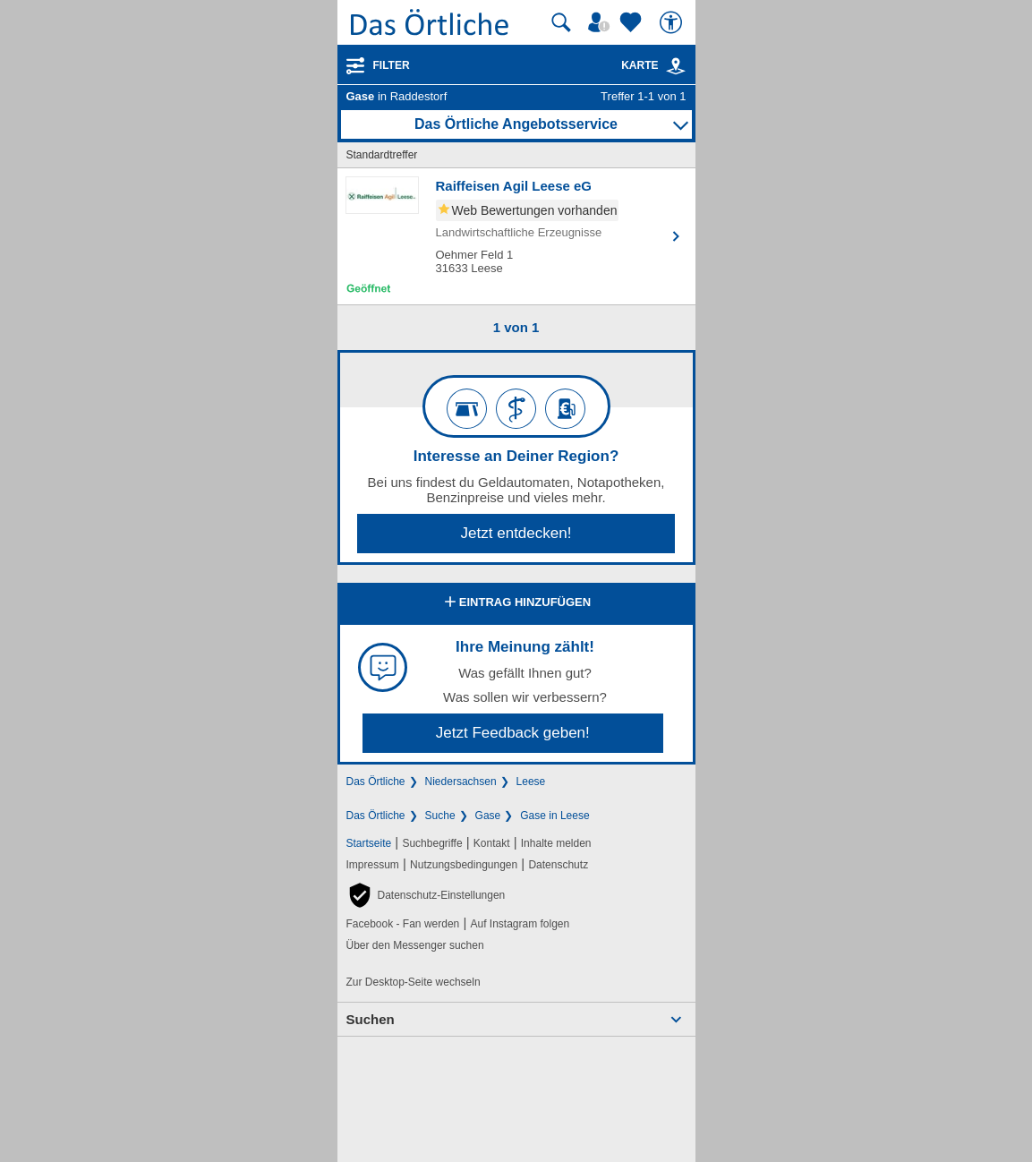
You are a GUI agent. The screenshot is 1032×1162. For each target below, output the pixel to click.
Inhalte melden (556, 843)
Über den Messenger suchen (415, 945)
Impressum (372, 865)
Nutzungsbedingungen (463, 865)
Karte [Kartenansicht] (653, 65)
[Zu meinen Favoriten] (632, 22)
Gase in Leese (554, 815)
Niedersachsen (461, 781)
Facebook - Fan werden (403, 924)
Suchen (370, 1019)
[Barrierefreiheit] (673, 22)
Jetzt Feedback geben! (513, 732)
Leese (531, 781)
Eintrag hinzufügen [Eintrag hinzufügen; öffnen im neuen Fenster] (516, 603)
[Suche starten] (561, 22)
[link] (676, 66)
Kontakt (491, 843)
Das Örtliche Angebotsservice (516, 124)
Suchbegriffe (432, 843)
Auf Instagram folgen (519, 924)
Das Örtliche (375, 781)
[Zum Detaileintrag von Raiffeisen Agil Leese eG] (516, 236)
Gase (488, 815)
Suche (440, 815)
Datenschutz (558, 865)
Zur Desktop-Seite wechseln (413, 982)
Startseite (369, 843)
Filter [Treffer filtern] (391, 65)
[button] (426, 895)
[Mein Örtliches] (601, 22)
